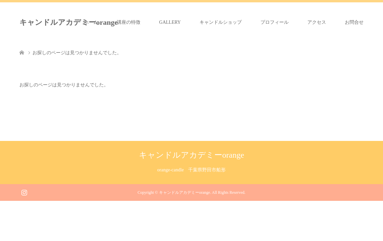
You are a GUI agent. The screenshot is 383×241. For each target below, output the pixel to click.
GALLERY (170, 22)
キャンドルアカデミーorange (68, 22)
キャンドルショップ (221, 22)
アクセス (316, 22)
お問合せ (354, 22)
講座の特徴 (128, 22)
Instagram (24, 192)
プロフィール (274, 22)
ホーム (91, 22)
